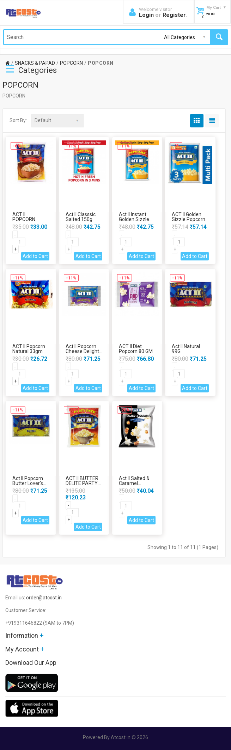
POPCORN (71, 63)
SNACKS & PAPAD (35, 63)
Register (174, 15)
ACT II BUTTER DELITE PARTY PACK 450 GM (82, 483)
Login (146, 15)
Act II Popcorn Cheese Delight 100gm (82, 351)
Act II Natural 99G (186, 349)
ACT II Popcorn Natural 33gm (28, 349)
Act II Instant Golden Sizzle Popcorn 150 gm (137, 219)
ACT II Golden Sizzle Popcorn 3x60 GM (188, 219)
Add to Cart (35, 256)
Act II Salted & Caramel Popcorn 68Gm (135, 483)
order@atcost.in (44, 597)
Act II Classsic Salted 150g (81, 217)
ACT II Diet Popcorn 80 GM (136, 349)
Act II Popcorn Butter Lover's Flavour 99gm (27, 483)
